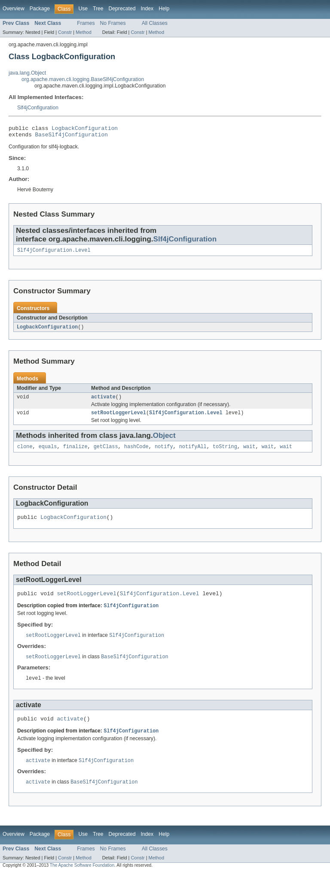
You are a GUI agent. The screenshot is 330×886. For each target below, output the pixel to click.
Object (164, 441)
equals (48, 452)
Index (147, 9)
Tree (98, 9)
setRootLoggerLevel (118, 418)
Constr (65, 32)
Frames (86, 23)
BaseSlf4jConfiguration (71, 137)
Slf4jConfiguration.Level (54, 253)
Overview (13, 9)
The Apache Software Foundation (82, 878)
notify (164, 452)
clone (25, 452)
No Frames (113, 23)
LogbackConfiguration (85, 129)
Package (40, 9)
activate (103, 401)
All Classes (155, 23)
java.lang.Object (27, 73)
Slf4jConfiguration (37, 108)
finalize (75, 452)
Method (83, 32)
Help (164, 9)
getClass (106, 452)
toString (225, 452)
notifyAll (193, 452)
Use (83, 9)
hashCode (136, 452)
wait (249, 452)
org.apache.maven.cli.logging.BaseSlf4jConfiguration (82, 79)
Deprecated (122, 9)
